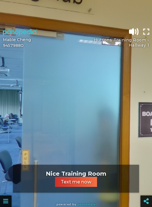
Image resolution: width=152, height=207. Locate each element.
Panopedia (86, 204)
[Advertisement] (76, 13)
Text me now (76, 182)
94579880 (13, 45)
